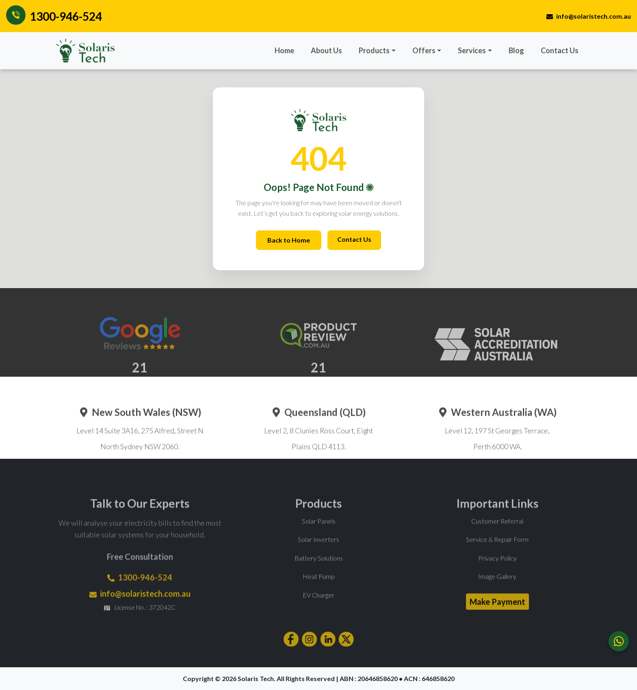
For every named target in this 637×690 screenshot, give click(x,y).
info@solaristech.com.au (588, 16)
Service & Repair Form (497, 550)
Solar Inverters (318, 550)
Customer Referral (497, 531)
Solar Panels (319, 531)
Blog (516, 50)
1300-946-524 (66, 16)
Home (284, 50)
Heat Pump (319, 587)
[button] (377, 50)
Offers (424, 50)
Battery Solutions (319, 568)
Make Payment (497, 612)
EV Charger (318, 605)
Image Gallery (497, 587)
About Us (326, 50)
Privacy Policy (497, 568)
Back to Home (288, 240)
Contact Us (559, 50)
